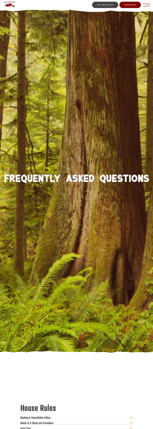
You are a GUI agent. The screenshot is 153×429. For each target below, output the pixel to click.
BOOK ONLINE (130, 5)
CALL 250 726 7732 (105, 5)
